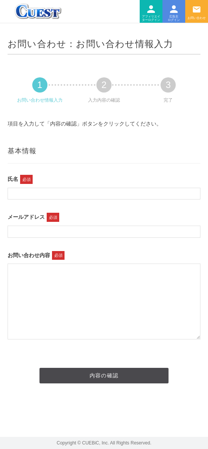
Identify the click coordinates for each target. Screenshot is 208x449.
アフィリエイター (151, 11)
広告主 (173, 11)
